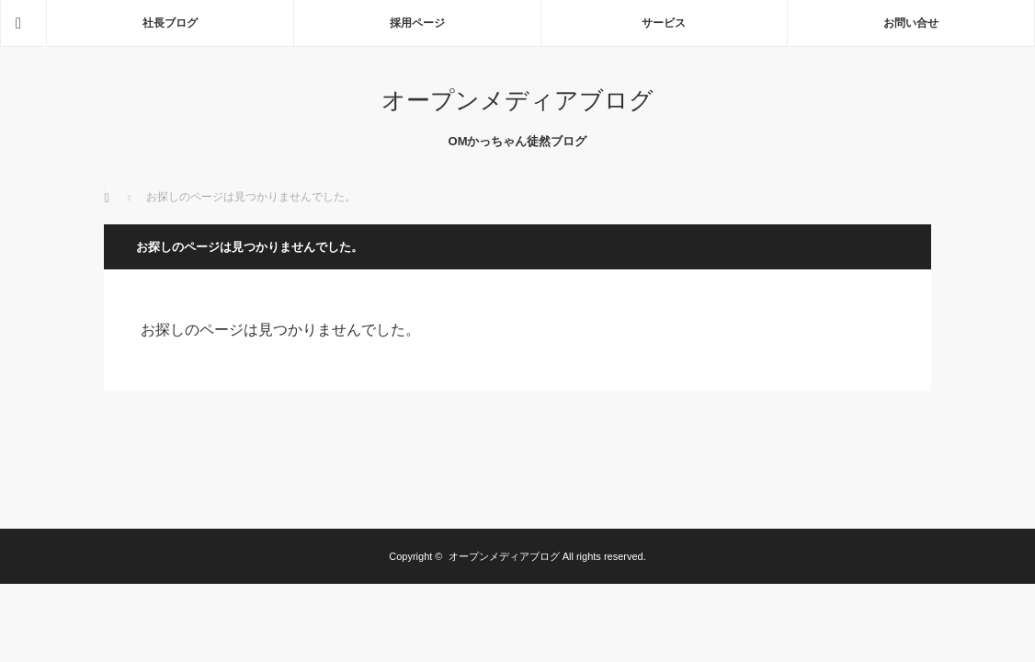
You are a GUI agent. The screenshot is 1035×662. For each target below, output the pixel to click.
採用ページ (417, 23)
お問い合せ (910, 23)
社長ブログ (170, 23)
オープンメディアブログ (517, 100)
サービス (664, 23)
